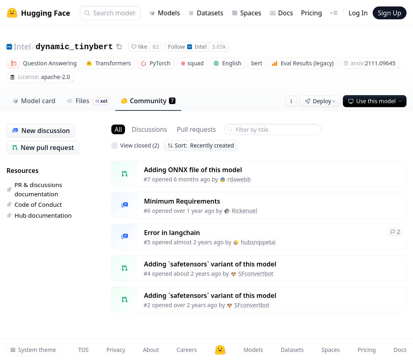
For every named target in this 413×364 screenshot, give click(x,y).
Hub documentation (39, 215)
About (151, 350)
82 (155, 46)
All (118, 129)
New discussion (41, 130)
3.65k (219, 46)
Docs (281, 12)
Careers (187, 350)
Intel (22, 46)
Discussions (149, 129)
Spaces (246, 12)
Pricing (311, 12)
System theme (33, 350)
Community (148, 100)
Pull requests (196, 129)
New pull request (43, 147)
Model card (33, 100)
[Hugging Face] (220, 350)
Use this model (375, 101)
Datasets (205, 12)
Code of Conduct (34, 204)
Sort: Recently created (200, 145)
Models (164, 12)
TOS (83, 350)
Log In (357, 12)
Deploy (321, 101)
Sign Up (389, 12)
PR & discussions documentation (34, 189)
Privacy (115, 350)
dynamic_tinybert (74, 47)
